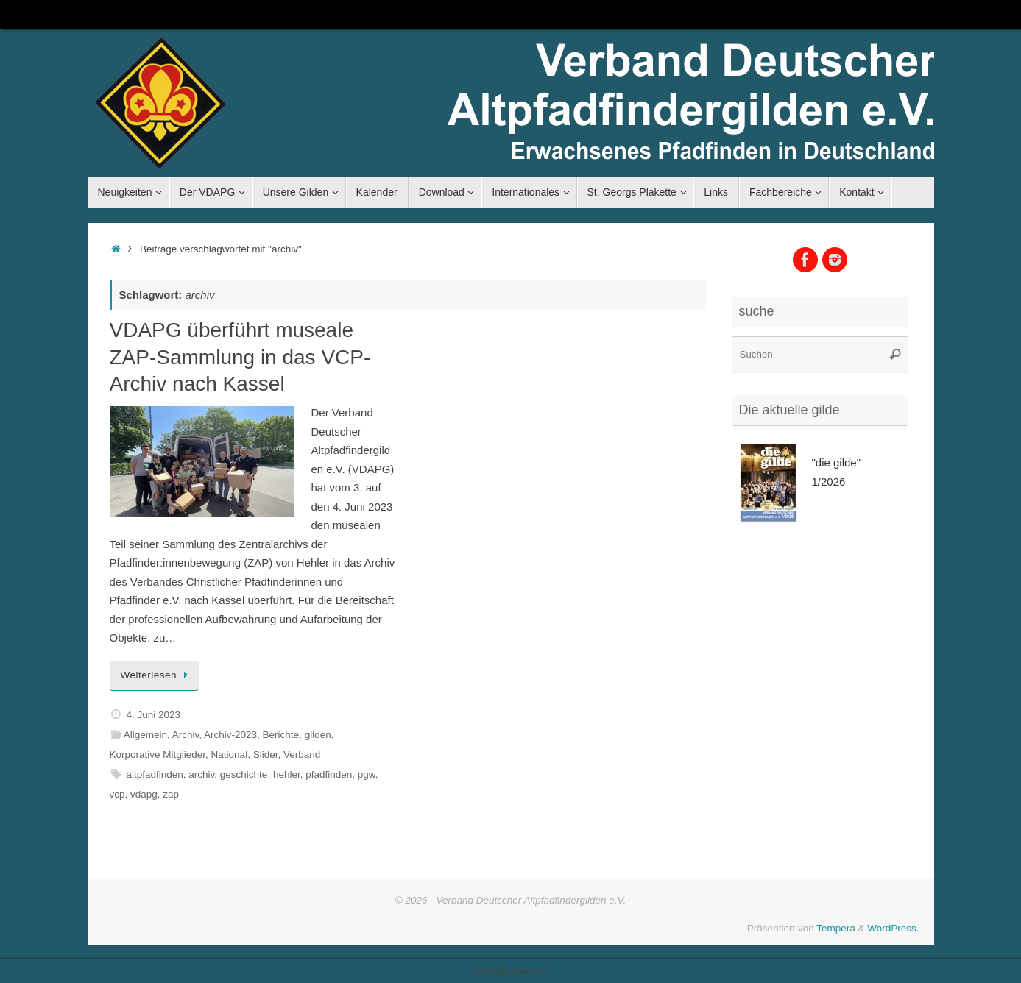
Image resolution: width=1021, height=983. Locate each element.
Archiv (185, 734)
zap (171, 794)
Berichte (281, 734)
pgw (366, 774)
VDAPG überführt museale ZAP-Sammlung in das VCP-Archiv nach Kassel (240, 357)
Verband (301, 754)
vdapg (144, 794)
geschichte (244, 774)
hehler (286, 774)
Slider (265, 754)
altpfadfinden (154, 774)
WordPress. (893, 928)
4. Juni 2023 (153, 714)
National (229, 754)
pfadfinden (328, 774)
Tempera (835, 928)
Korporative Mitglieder (158, 754)
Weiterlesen (157, 675)
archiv (201, 774)
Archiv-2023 (230, 734)
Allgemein (145, 734)
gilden (318, 734)
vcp (117, 794)
